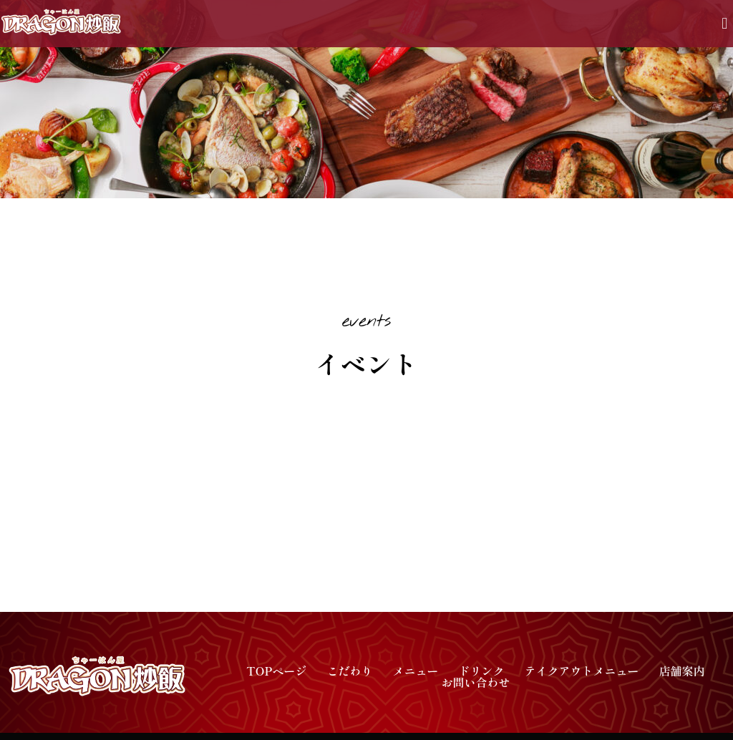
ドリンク (481, 670)
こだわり (349, 670)
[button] (725, 24)
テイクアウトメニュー (581, 670)
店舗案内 (681, 670)
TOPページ (276, 670)
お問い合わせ (475, 682)
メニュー (415, 670)
